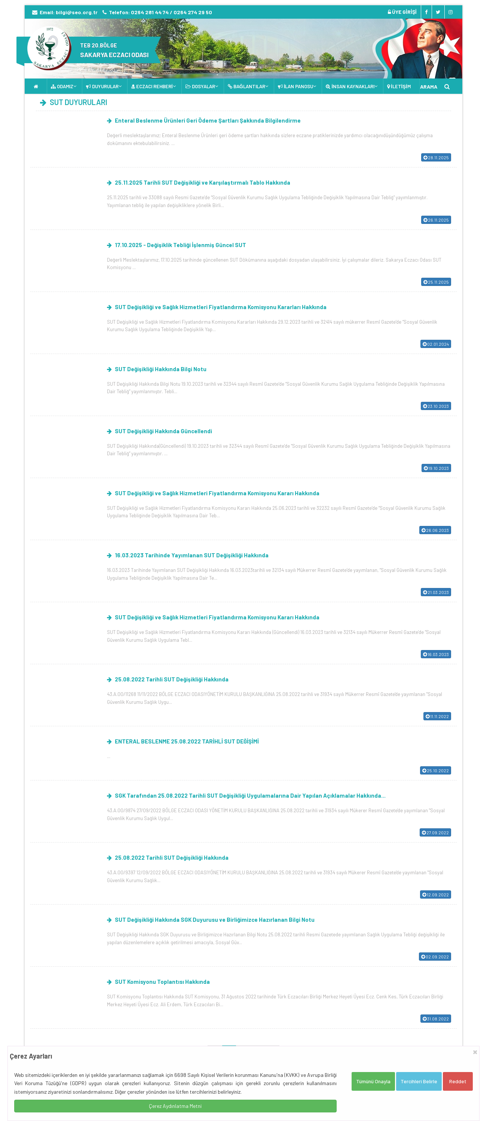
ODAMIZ (62, 86)
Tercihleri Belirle (419, 1081)
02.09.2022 (435, 956)
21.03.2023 (436, 592)
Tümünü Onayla (373, 1081)
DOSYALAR (200, 86)
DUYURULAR (102, 86)
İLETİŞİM (399, 86)
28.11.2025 (436, 157)
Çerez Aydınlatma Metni (175, 1106)
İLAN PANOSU (295, 86)
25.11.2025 (436, 281)
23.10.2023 (436, 406)
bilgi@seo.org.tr (77, 12)
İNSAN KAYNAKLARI (350, 86)
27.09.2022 (435, 832)
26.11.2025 (436, 219)
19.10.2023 (436, 468)
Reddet (457, 1081)
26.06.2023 (435, 530)
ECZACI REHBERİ (152, 86)
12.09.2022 (435, 894)
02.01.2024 (436, 344)
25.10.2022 (435, 770)
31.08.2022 (436, 1018)
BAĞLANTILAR (246, 86)
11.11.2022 (437, 716)
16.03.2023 (436, 654)
